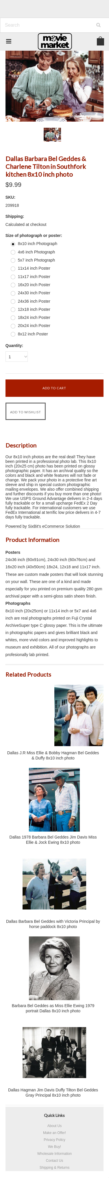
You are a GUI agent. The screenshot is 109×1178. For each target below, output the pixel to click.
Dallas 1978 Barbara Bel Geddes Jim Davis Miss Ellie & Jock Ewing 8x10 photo (53, 840)
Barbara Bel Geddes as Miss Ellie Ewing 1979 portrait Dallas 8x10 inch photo (53, 1008)
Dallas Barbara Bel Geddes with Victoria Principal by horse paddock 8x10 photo (53, 924)
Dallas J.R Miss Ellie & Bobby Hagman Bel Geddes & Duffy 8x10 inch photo (53, 755)
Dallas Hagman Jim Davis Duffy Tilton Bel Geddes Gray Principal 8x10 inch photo (53, 1092)
